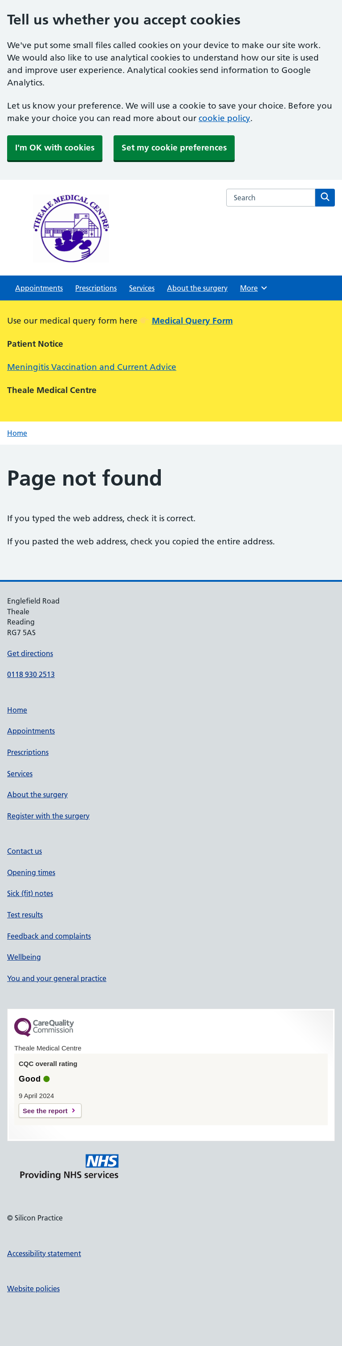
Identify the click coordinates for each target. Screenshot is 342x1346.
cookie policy (224, 118)
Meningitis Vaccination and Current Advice (91, 367)
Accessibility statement (44, 1253)
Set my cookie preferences (174, 147)
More (254, 288)
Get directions (30, 653)
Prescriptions (96, 288)
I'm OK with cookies (54, 147)
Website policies (33, 1288)
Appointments (39, 288)
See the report (45, 1111)
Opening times (31, 872)
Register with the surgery (48, 815)
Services (142, 288)
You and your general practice (56, 978)
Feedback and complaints (49, 936)
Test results (25, 914)
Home (17, 433)
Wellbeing (24, 957)
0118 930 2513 (31, 674)
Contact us (24, 851)
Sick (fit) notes (30, 893)
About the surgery (197, 288)
